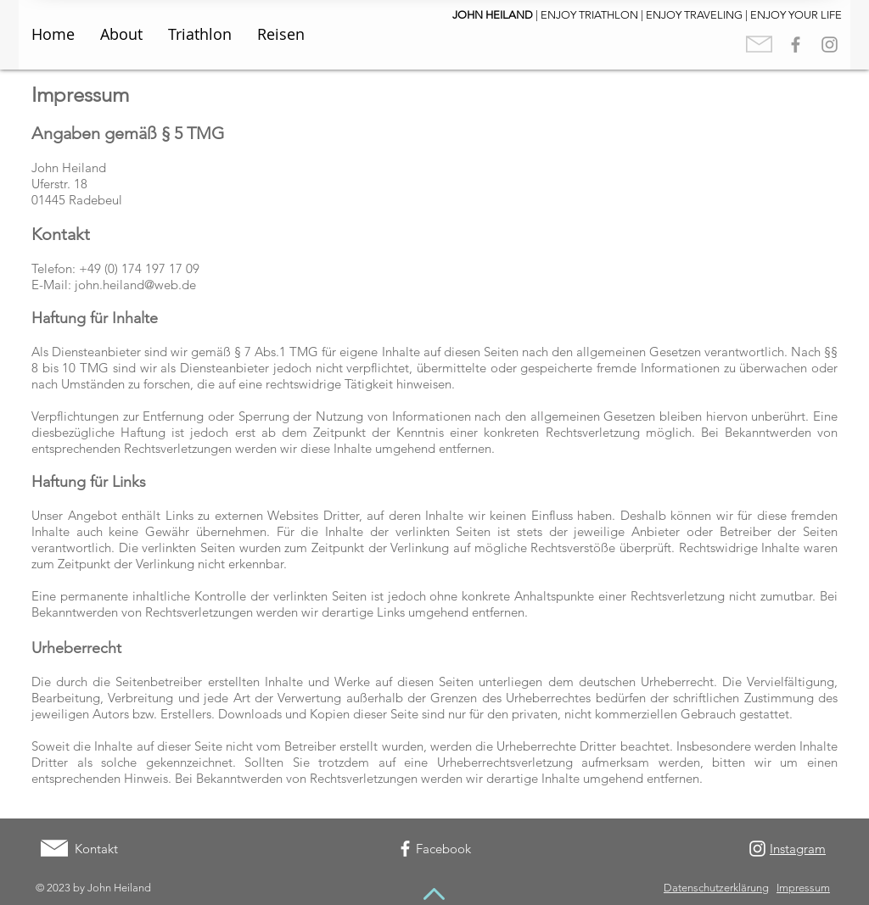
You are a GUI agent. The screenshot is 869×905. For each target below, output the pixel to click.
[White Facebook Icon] (405, 848)
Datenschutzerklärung (716, 887)
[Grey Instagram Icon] (829, 44)
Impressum (803, 887)
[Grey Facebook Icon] (795, 44)
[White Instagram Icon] (757, 848)
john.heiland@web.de (135, 285)
